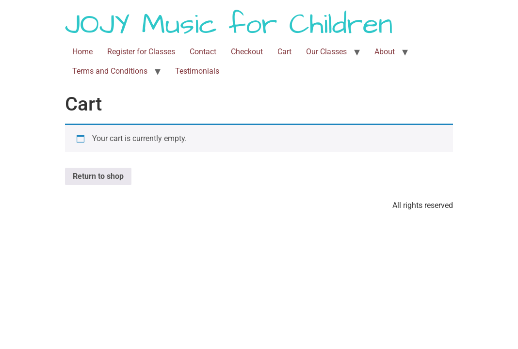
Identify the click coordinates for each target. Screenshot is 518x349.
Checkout (247, 51)
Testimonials (197, 71)
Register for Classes (141, 51)
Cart (284, 51)
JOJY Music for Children (229, 25)
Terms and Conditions (109, 71)
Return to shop (98, 176)
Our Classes (326, 51)
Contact (203, 51)
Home (82, 51)
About (384, 51)
